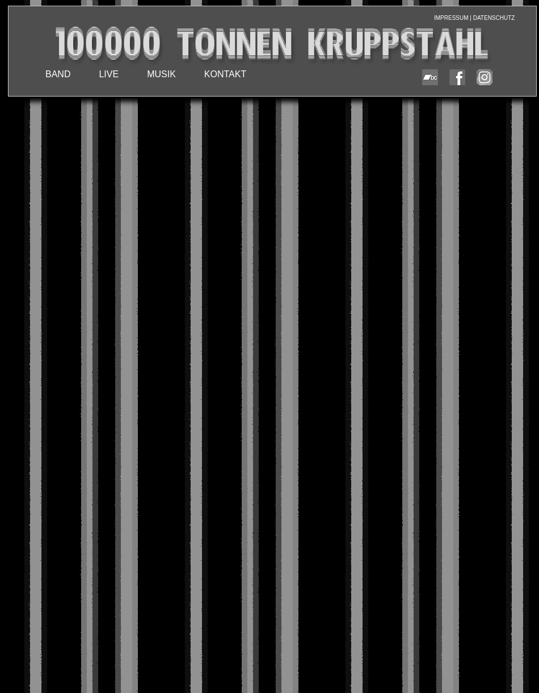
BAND (57, 74)
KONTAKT (225, 74)
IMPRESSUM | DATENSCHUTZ (474, 18)
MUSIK (161, 74)
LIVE (109, 74)
